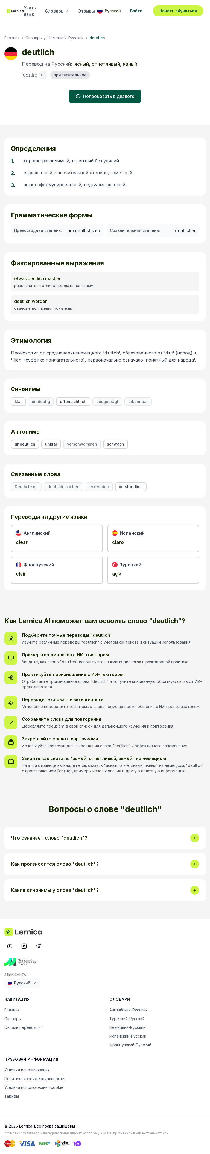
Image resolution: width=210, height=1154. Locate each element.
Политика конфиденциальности (34, 1078)
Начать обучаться (178, 10)
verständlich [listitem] (131, 486)
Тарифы (11, 1096)
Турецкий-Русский (127, 1018)
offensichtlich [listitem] (73, 401)
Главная (12, 37)
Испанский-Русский (127, 1036)
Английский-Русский (128, 1010)
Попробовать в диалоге (105, 96)
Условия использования (27, 1070)
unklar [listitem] (51, 444)
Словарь (57, 11)
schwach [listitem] (115, 444)
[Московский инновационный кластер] (105, 962)
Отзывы (86, 11)
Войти (136, 10)
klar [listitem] (18, 401)
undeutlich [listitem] (25, 444)
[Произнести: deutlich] (43, 75)
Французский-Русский (130, 1044)
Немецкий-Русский (66, 37)
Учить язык (30, 11)
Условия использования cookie (33, 1087)
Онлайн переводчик (23, 1027)
